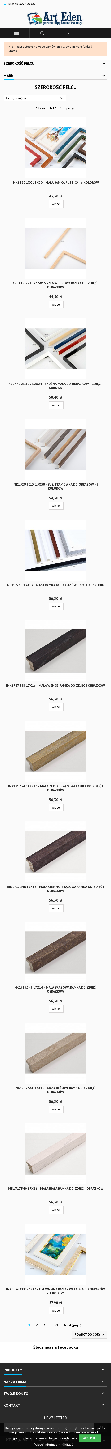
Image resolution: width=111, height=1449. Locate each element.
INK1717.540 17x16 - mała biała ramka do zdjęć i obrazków (55, 1188)
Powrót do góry (90, 1335)
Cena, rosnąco (35, 98)
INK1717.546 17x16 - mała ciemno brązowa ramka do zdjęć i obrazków (55, 889)
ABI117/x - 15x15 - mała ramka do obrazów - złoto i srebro (55, 585)
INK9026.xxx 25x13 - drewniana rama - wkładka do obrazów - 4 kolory (55, 1291)
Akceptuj (90, 1438)
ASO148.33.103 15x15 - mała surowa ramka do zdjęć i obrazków (55, 285)
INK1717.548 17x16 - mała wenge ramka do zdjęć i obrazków (55, 685)
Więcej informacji (46, 1444)
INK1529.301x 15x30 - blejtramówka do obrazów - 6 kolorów (55, 486)
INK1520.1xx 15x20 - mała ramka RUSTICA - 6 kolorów (55, 182)
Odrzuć (68, 1444)
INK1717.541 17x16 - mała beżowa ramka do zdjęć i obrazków (56, 1090)
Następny (73, 1325)
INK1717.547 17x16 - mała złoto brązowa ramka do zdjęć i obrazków (55, 788)
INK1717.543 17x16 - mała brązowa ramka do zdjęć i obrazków (55, 989)
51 (56, 1325)
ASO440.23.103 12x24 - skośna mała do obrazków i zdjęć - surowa (56, 386)
